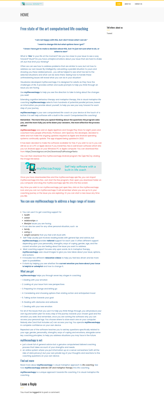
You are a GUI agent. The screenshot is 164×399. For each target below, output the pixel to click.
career (27, 218)
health (27, 215)
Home (118, 4)
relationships (30, 220)
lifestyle (27, 223)
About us (128, 4)
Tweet (109, 33)
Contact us (138, 4)
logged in (36, 392)
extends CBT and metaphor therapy (57, 368)
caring (27, 232)
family (27, 229)
